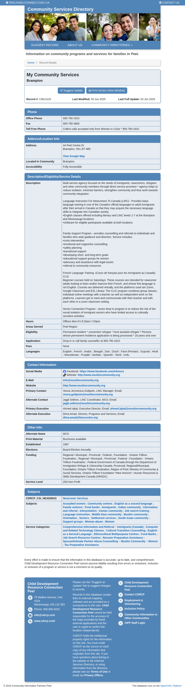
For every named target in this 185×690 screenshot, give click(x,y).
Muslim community (136, 514)
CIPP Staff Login (135, 622)
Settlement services (103, 517)
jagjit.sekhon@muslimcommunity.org (86, 403)
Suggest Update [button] (71, 90)
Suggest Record (43, 45)
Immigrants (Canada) (130, 526)
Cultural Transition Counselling (126, 530)
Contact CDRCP (135, 594)
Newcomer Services (75, 498)
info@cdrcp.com (44, 615)
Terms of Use (99, 671)
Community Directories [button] (110, 45)
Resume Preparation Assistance (123, 537)
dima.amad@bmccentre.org (80, 417)
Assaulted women (74, 503)
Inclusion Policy (135, 608)
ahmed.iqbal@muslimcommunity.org (133, 408)
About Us (73, 45)
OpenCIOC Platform (171, 686)
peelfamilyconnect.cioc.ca (27, 2)
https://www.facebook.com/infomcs (102, 371)
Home (30, 62)
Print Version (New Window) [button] (107, 90)
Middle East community (107, 514)
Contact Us (169, 2)
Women (110, 521)
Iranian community (110, 510)
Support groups (73, 521)
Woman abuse (94, 521)
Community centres (100, 503)
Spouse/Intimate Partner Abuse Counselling (90, 541)
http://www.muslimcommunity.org (99, 374)
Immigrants (109, 507)
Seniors (84, 517)
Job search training (137, 510)
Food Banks (148, 534)
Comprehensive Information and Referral (88, 526)
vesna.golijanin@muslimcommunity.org (88, 394)
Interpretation (88, 510)
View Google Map (74, 156)
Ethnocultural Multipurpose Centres (116, 534)
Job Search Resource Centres (82, 537)
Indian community (129, 507)
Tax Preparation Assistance (81, 544)
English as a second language (133, 503)
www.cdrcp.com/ (44, 620)
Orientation (70, 517)
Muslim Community (133, 541)
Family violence (73, 507)
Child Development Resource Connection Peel (91, 609)
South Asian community (133, 517)
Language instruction (76, 514)
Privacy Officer (93, 675)
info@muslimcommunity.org (81, 380)
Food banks (92, 507)
